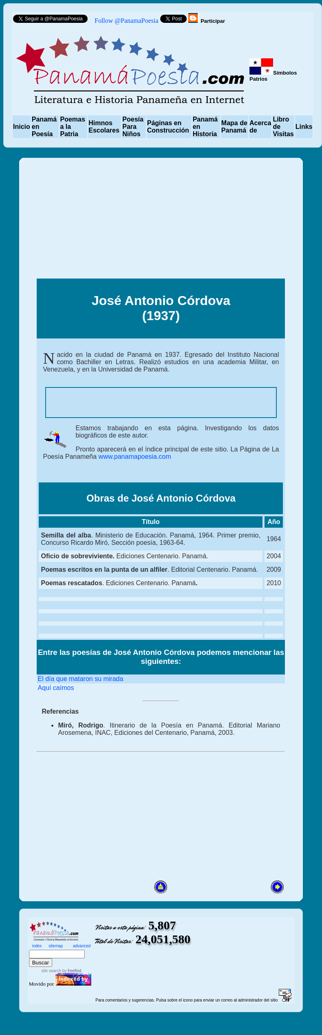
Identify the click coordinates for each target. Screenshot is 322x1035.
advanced (81, 946)
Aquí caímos (55, 687)
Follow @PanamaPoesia (127, 20)
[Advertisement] (160, 221)
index (37, 946)
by (71, 971)
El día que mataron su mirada (80, 678)
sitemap (56, 946)
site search (51, 971)
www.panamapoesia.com (134, 456)
